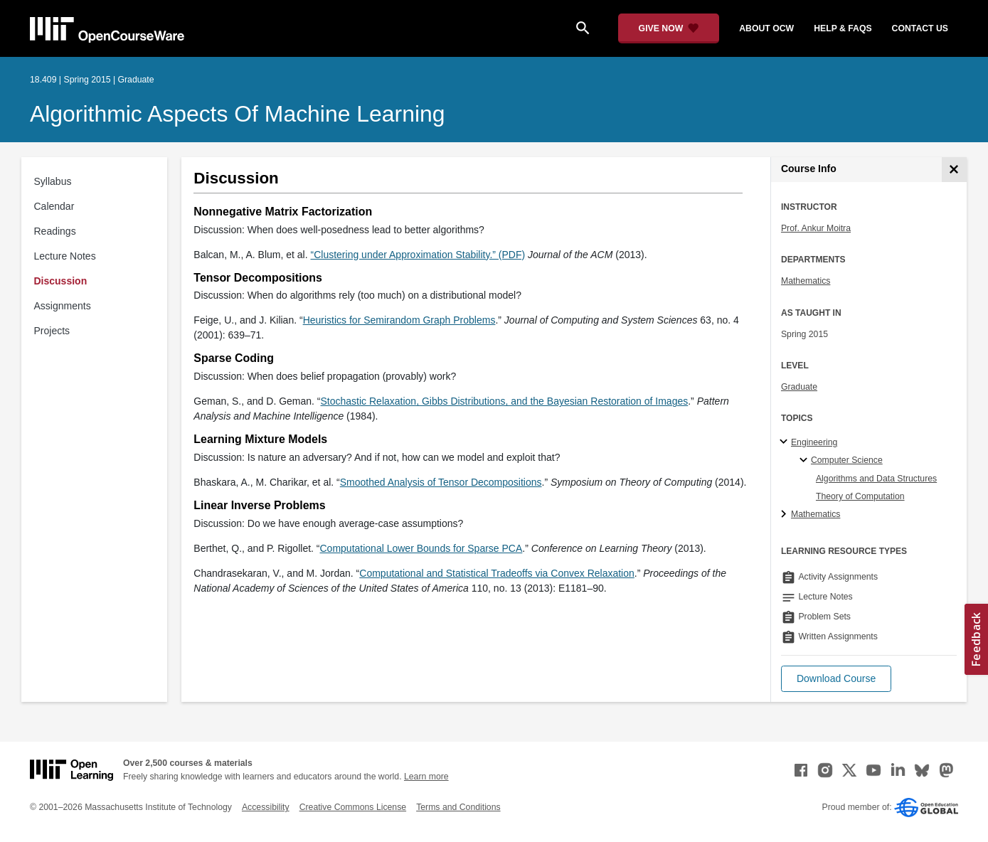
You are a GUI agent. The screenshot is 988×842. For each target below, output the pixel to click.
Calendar (54, 206)
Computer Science (847, 460)
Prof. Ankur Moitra (816, 228)
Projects (52, 330)
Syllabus (53, 181)
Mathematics (805, 281)
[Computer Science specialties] (805, 461)
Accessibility (266, 807)
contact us (920, 28)
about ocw (766, 28)
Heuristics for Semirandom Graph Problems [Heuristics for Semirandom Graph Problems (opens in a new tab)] (399, 320)
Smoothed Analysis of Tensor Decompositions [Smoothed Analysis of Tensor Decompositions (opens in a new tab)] (441, 482)
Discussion (60, 281)
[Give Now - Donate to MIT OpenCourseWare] (669, 28)
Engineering (814, 442)
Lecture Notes (65, 256)
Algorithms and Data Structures (876, 479)
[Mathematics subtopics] (785, 515)
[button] (836, 679)
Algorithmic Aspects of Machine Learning (237, 114)
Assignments (62, 305)
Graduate (799, 387)
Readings (55, 231)
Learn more (426, 777)
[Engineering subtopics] (785, 442)
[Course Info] (954, 169)
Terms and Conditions (458, 807)
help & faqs (842, 28)
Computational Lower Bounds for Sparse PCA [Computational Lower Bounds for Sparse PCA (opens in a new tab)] (421, 548)
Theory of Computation (860, 496)
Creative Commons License (352, 807)
